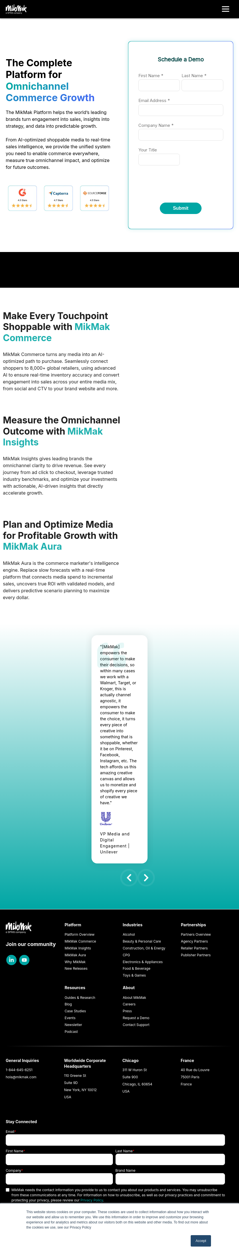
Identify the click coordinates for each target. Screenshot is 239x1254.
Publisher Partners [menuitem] (196, 955)
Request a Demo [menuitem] (136, 1018)
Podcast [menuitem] (71, 1031)
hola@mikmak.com (21, 1077)
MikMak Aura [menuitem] (75, 955)
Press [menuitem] (127, 1011)
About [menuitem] (129, 987)
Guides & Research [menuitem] (80, 997)
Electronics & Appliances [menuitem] (143, 962)
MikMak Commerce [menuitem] (80, 941)
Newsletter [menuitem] (73, 1025)
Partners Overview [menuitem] (196, 934)
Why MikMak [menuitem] (75, 962)
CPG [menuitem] (126, 955)
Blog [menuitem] (68, 1004)
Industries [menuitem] (132, 924)
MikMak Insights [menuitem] (78, 948)
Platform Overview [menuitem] (79, 934)
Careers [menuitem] (129, 1004)
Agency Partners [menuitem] (194, 941)
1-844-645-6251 (19, 1070)
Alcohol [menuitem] (129, 934)
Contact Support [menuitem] (136, 1025)
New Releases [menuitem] (76, 968)
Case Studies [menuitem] (75, 1011)
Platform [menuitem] (73, 924)
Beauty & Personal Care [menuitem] (142, 941)
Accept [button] (201, 1241)
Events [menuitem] (70, 1018)
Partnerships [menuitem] (193, 924)
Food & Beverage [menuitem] (136, 968)
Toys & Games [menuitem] (134, 975)
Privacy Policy (92, 1200)
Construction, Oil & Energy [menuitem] (144, 948)
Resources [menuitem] (75, 987)
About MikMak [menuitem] (134, 997)
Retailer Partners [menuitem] (194, 948)
